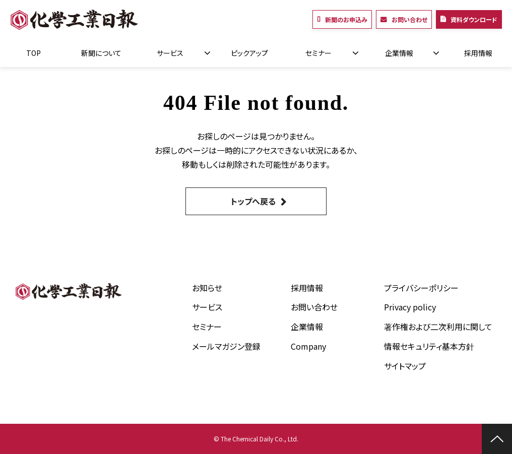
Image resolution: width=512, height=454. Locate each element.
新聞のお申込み (346, 19)
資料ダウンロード (474, 19)
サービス (170, 53)
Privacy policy (410, 307)
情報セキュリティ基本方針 (429, 346)
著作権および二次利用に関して (438, 326)
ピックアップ (249, 53)
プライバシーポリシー (421, 288)
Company (308, 346)
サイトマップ (405, 366)
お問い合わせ (409, 19)
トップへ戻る (253, 201)
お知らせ (207, 288)
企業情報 (399, 53)
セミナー (318, 53)
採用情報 (478, 53)
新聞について (101, 53)
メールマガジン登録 (226, 346)
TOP (33, 53)
